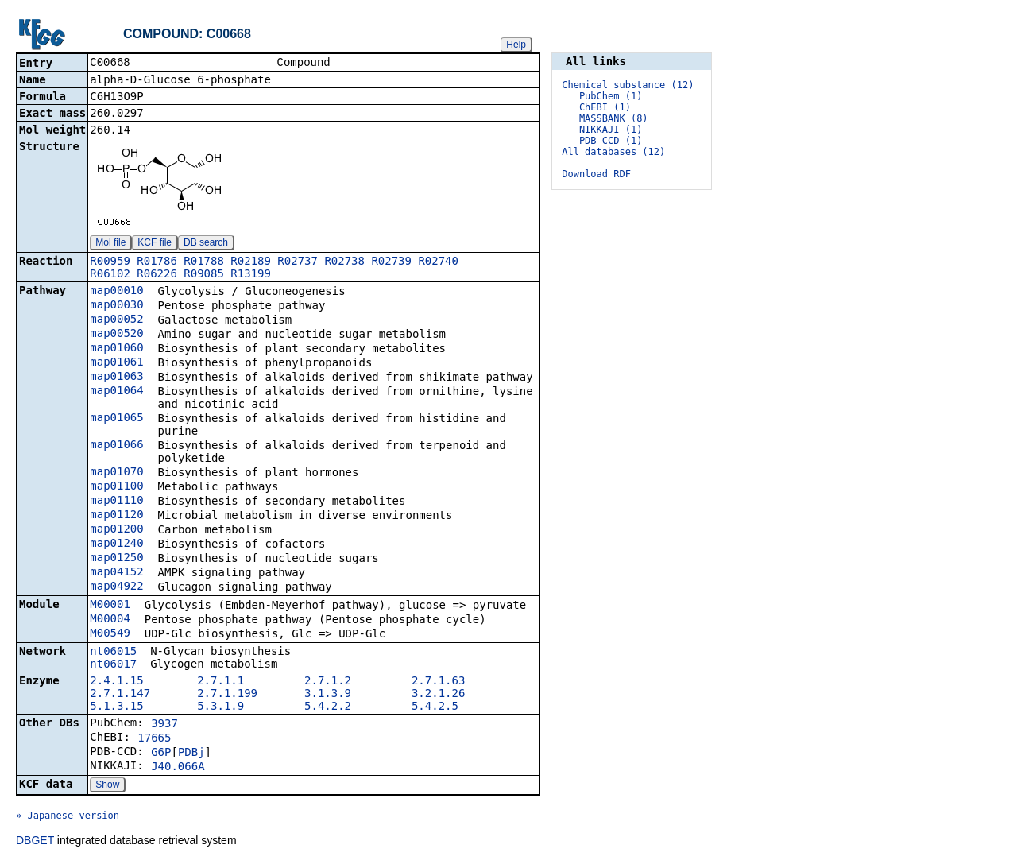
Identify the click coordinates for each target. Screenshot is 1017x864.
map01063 (116, 377)
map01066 (116, 446)
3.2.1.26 (438, 694)
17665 (154, 739)
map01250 (116, 558)
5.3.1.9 (220, 707)
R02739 (391, 262)
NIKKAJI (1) (610, 129)
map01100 (116, 487)
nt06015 (113, 652)
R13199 (250, 275)
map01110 (116, 501)
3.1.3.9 (327, 694)
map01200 (116, 530)
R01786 (157, 262)
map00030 (116, 306)
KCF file (154, 244)
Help (516, 44)
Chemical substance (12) (628, 85)
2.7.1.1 (220, 682)
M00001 (110, 605)
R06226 (157, 275)
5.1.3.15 (116, 707)
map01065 (116, 419)
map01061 (116, 363)
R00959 (110, 262)
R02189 (250, 262)
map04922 (116, 587)
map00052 (116, 320)
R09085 (204, 275)
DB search (206, 244)
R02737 (297, 262)
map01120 (116, 515)
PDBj (191, 753)
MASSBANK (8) (613, 118)
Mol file (110, 244)
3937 (164, 725)
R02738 (344, 262)
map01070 (116, 473)
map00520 (116, 334)
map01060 (116, 349)
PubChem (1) (610, 96)
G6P (161, 753)
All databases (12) (613, 151)
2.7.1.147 (120, 694)
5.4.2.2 (327, 707)
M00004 (110, 620)
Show (107, 786)
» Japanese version (67, 817)
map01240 (116, 544)
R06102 (110, 275)
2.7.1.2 (327, 682)
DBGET (35, 841)
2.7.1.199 (227, 694)
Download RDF (596, 174)
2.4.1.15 (116, 682)
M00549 (110, 634)
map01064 (116, 392)
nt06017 (113, 665)
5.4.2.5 (435, 707)
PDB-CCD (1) (610, 140)
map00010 (116, 291)
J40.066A (177, 767)
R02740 (438, 262)
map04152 (116, 573)
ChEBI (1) (605, 107)
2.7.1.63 (438, 682)
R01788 (204, 262)
